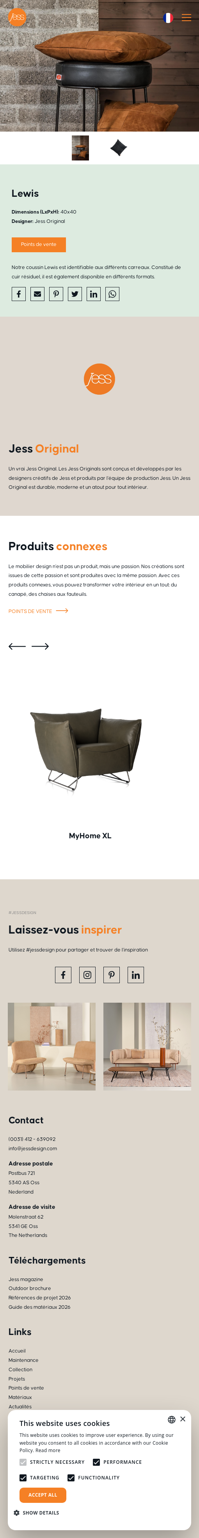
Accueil (17, 1351)
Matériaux (20, 1397)
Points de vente (39, 244)
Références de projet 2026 (40, 1298)
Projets (17, 1379)
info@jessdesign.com (33, 1148)
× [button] (182, 1419)
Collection (20, 1369)
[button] (39, 1513)
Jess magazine (26, 1279)
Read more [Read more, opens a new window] (48, 1450)
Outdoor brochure (30, 1288)
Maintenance (24, 1360)
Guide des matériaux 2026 (40, 1307)
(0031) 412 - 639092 (32, 1139)
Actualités (20, 1407)
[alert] (99, 1470)
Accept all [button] (42, 1495)
